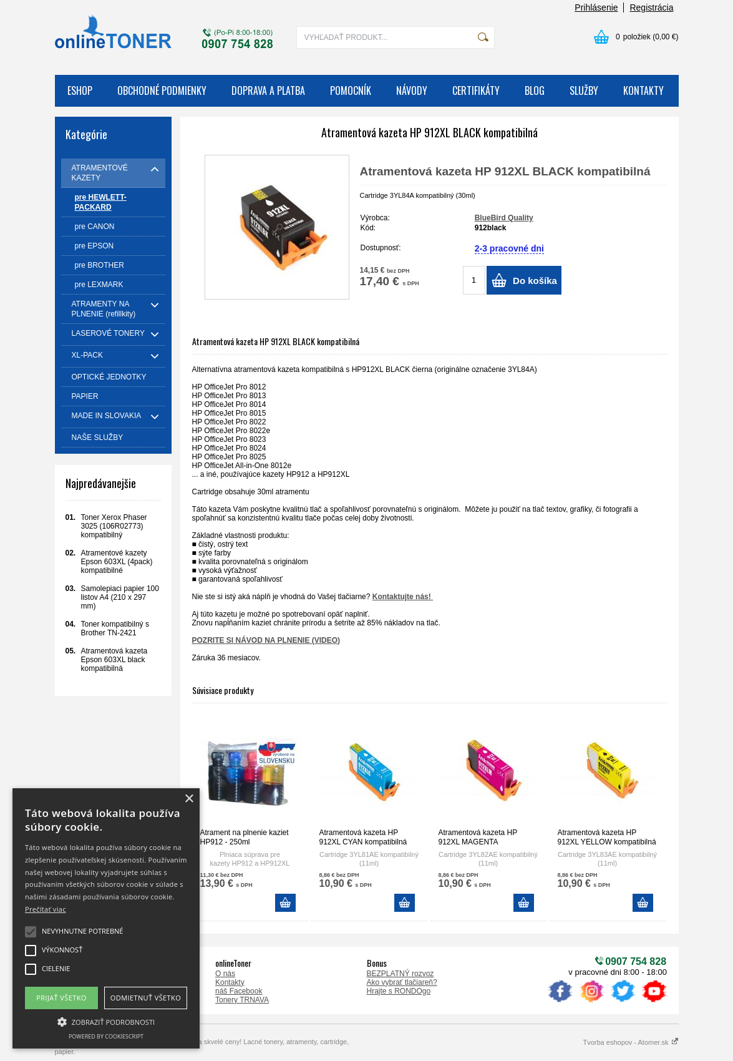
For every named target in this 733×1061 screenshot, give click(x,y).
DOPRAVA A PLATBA (268, 90)
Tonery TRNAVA (242, 999)
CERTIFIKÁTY (476, 90)
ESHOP (79, 90)
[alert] (106, 918)
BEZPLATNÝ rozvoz (400, 973)
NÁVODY (411, 90)
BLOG (535, 90)
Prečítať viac (45, 909)
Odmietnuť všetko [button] (145, 997)
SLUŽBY (584, 90)
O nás (225, 973)
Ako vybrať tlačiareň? (402, 982)
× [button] (188, 799)
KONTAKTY (643, 90)
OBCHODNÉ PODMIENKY (161, 90)
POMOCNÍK (350, 90)
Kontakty (230, 982)
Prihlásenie (596, 7)
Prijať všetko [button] (61, 997)
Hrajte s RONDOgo (399, 991)
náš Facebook (238, 991)
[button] (106, 1021)
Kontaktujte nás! (402, 596)
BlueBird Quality (504, 217)
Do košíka (535, 280)
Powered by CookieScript (106, 1036)
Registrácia (651, 7)
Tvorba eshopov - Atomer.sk (630, 1042)
